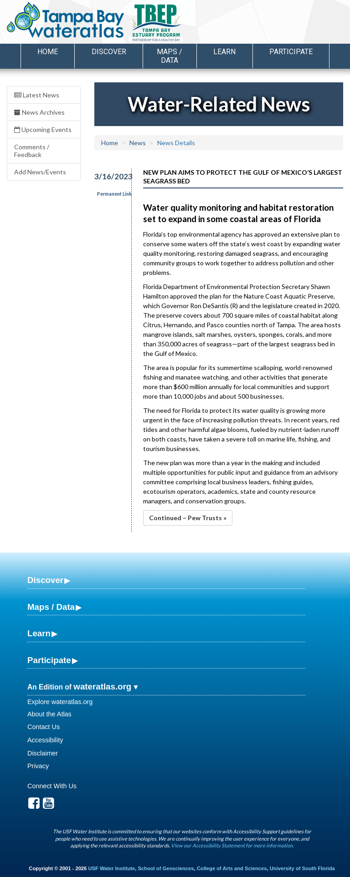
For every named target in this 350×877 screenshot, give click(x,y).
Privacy (38, 766)
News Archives (39, 112)
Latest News (36, 95)
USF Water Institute (111, 868)
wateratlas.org (102, 686)
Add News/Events (40, 172)
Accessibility (45, 740)
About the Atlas (49, 714)
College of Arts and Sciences (232, 868)
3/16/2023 (107, 176)
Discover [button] (109, 51)
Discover (45, 580)
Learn (39, 633)
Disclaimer (42, 753)
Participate (49, 660)
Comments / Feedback (31, 150)
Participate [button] (291, 51)
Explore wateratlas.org (60, 701)
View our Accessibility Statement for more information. (232, 845)
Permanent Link (114, 194)
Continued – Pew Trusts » (187, 518)
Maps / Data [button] (169, 56)
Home (47, 51)
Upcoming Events (43, 129)
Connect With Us (52, 786)
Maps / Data (51, 607)
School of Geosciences (166, 868)
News (137, 143)
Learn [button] (224, 51)
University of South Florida (302, 868)
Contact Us (43, 726)
